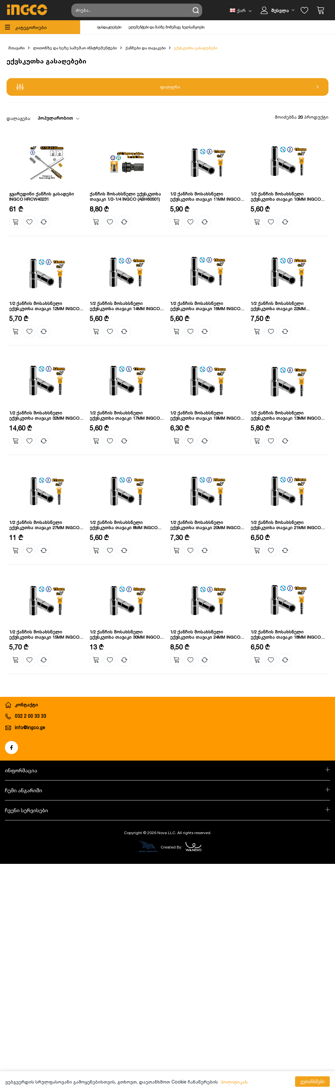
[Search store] (136, 10)
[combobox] (56, 118)
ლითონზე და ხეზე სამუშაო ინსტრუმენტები (75, 47)
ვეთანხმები (312, 1081)
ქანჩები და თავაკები (145, 47)
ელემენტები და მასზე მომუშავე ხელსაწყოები (166, 27)
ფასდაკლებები (109, 27)
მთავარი (16, 47)
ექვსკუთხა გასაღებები (195, 47)
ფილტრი (167, 87)
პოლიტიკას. (234, 1081)
